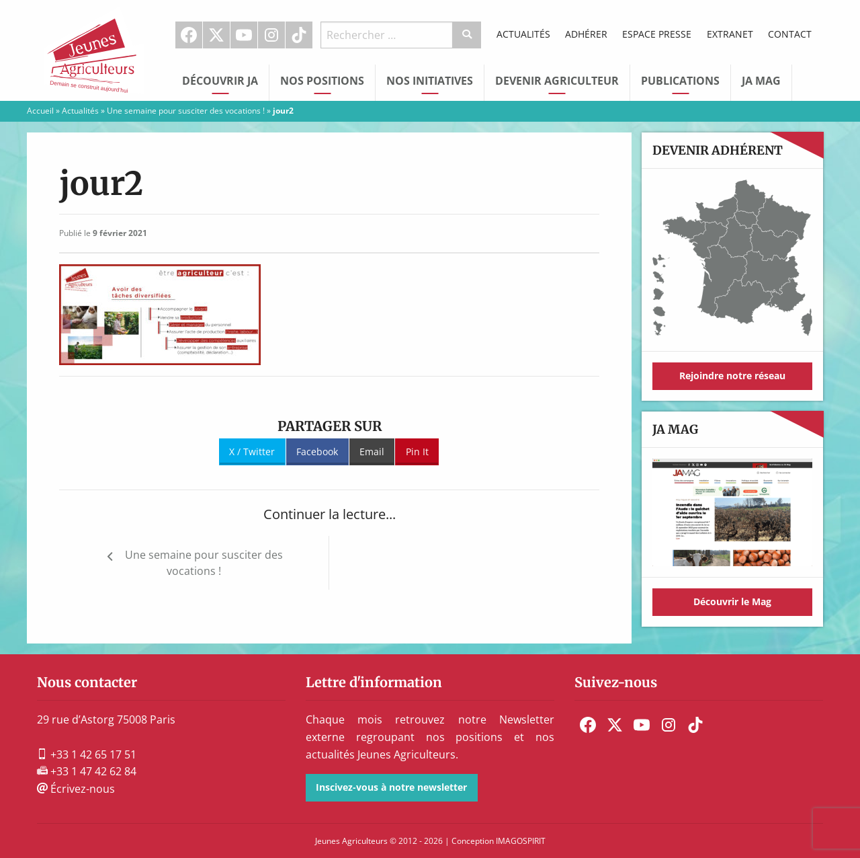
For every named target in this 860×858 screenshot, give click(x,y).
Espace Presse (656, 34)
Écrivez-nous (76, 788)
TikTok (299, 35)
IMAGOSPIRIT (521, 841)
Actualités (523, 34)
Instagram (271, 35)
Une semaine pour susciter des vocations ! (186, 110)
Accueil (40, 110)
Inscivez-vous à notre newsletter (391, 787)
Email (371, 451)
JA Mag (761, 80)
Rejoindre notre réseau (732, 375)
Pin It (417, 451)
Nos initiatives (429, 80)
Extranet (730, 34)
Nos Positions (322, 80)
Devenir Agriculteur (557, 80)
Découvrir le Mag (732, 601)
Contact (790, 34)
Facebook (188, 35)
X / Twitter (252, 451)
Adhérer (586, 34)
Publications (680, 80)
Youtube (243, 35)
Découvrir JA (220, 80)
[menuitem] (189, 35)
